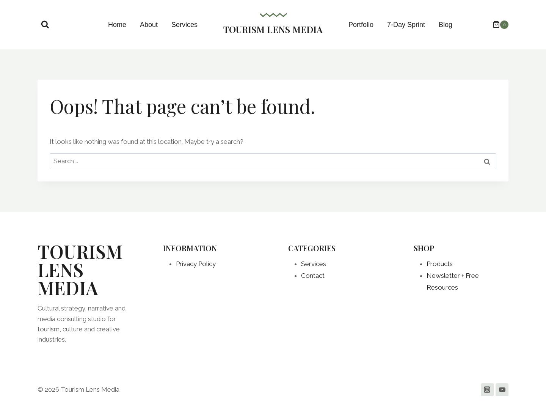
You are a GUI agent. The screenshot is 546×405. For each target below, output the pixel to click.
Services (184, 24)
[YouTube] (502, 389)
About (149, 24)
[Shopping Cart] (496, 24)
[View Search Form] (45, 24)
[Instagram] (487, 389)
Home (117, 24)
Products (440, 264)
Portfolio (360, 24)
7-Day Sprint (406, 24)
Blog (445, 24)
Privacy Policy (196, 264)
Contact (313, 275)
